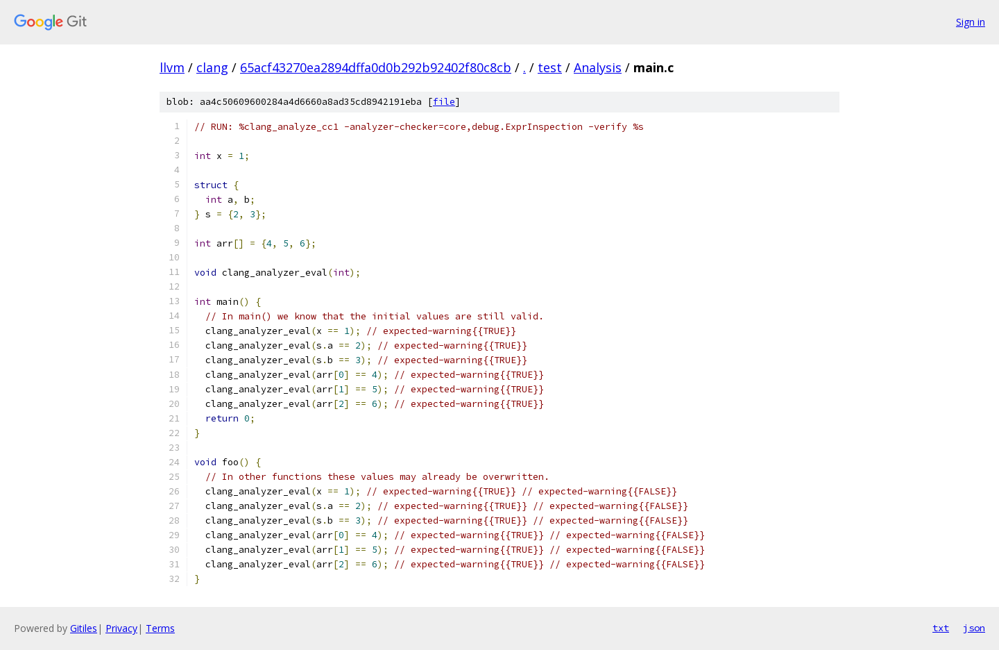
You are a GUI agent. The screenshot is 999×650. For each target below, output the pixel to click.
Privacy (121, 628)
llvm (172, 67)
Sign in (970, 21)
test (550, 67)
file (444, 102)
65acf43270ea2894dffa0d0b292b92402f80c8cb (375, 67)
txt (940, 628)
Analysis (598, 67)
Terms (160, 628)
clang (212, 67)
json (974, 628)
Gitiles (83, 628)
